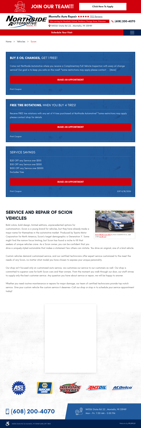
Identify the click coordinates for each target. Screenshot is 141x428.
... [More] (111, 70)
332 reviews (96, 16)
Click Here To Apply (102, 6)
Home (8, 41)
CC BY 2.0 (102, 237)
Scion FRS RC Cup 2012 (103, 235)
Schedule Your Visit (61, 32)
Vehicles (21, 41)
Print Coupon (16, 89)
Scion (33, 41)
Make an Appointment (70, 80)
